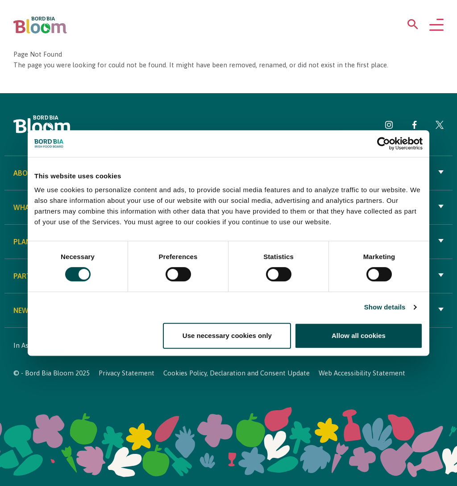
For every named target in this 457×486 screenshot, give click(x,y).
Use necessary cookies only (227, 335)
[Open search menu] (412, 26)
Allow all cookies (359, 335)
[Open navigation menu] (436, 25)
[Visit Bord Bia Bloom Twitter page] (440, 126)
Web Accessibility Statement (362, 373)
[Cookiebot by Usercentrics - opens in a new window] (384, 143)
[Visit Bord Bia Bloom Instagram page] (389, 126)
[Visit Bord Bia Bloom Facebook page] (414, 126)
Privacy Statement (126, 373)
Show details (385, 307)
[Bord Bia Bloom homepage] (40, 25)
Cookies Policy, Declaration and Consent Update (236, 373)
